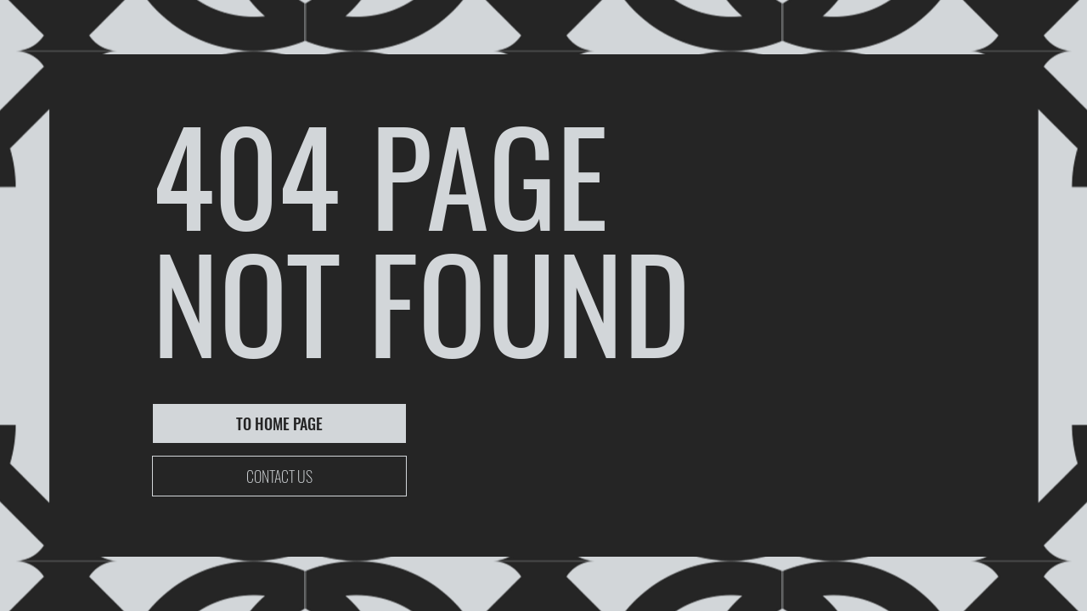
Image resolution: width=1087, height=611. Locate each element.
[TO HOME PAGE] (279, 423)
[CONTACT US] (279, 476)
